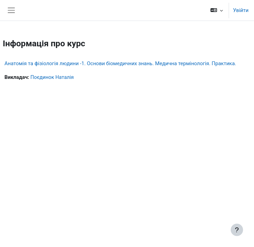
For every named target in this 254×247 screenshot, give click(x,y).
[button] (216, 10)
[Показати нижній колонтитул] (237, 230)
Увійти (241, 10)
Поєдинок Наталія (52, 77)
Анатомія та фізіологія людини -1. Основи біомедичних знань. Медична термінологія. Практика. (120, 63)
